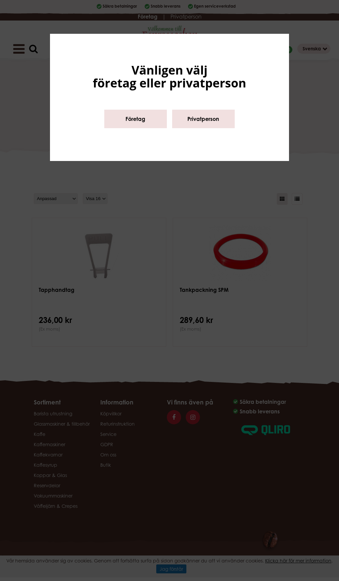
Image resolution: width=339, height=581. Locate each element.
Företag (135, 119)
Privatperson (203, 119)
